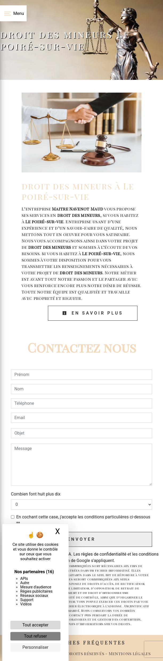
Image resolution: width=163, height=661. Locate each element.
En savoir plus (92, 313)
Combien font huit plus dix (35, 494)
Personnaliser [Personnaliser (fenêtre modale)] (35, 647)
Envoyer (81, 539)
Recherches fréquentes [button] (82, 642)
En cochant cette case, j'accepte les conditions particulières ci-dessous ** (83, 520)
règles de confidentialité (104, 554)
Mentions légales (129, 653)
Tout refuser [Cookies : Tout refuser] (35, 636)
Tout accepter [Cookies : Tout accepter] (35, 624)
